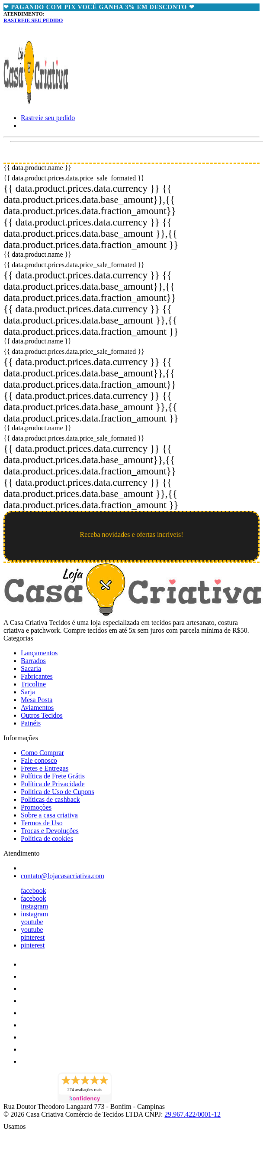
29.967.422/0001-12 (192, 1114)
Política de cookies (47, 838)
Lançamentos (39, 653)
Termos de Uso (42, 823)
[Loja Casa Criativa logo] (35, 103)
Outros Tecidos (42, 715)
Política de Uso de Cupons (57, 791)
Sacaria (31, 668)
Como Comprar (42, 752)
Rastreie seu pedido (33, 20)
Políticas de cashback (50, 799)
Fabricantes (37, 676)
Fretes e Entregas (44, 768)
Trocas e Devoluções (50, 830)
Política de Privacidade (53, 784)
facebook (33, 890)
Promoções (36, 807)
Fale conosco (39, 760)
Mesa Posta (36, 699)
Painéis (31, 723)
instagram (34, 906)
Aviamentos (37, 707)
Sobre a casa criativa (49, 815)
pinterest (33, 937)
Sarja (28, 692)
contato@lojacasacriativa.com (62, 875)
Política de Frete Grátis (53, 776)
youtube (32, 921)
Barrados (33, 660)
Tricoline (33, 684)
